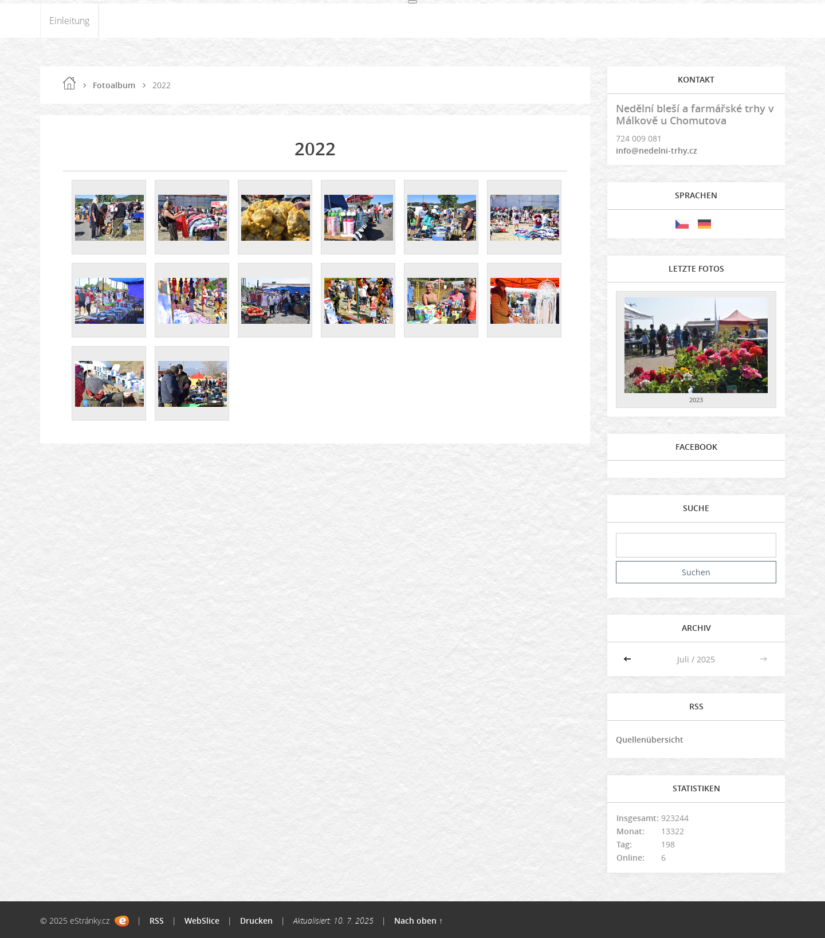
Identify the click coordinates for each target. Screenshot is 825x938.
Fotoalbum (114, 85)
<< (628, 659)
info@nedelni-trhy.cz (656, 150)
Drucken (256, 920)
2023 (696, 399)
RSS (157, 920)
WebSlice (201, 920)
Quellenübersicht (649, 739)
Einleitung (69, 20)
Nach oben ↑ (418, 920)
